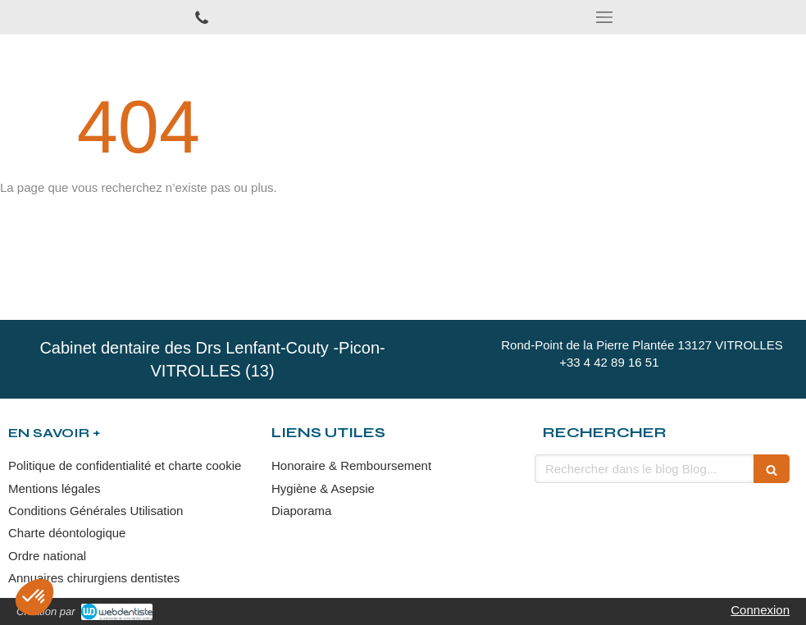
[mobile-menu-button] (605, 17)
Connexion (760, 610)
